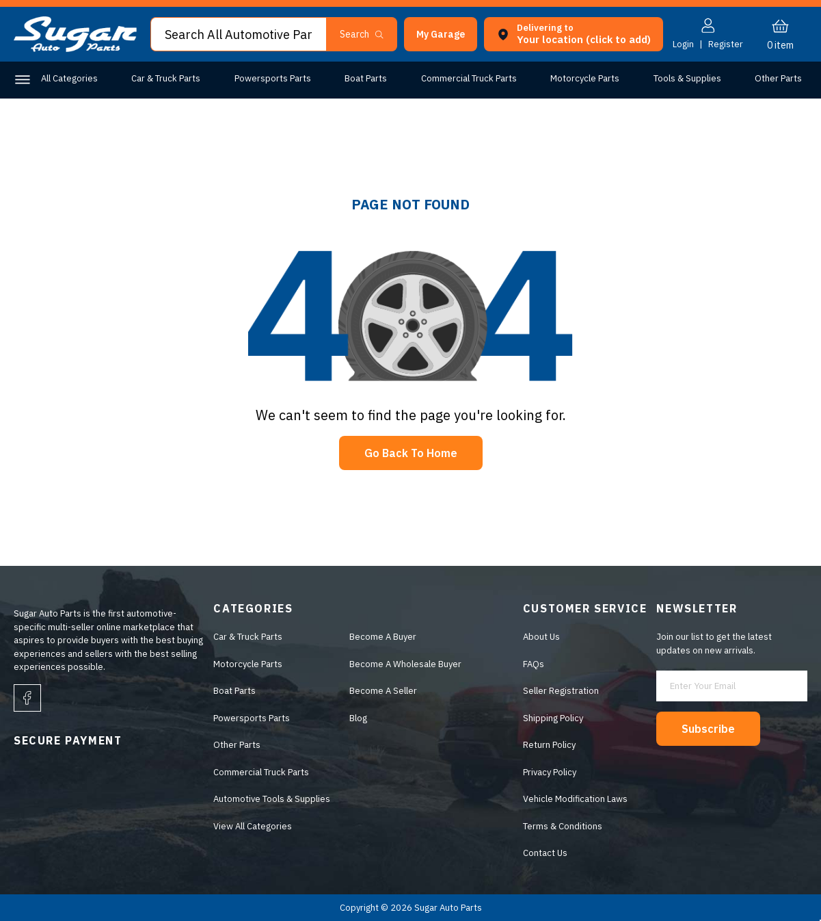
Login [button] (683, 44)
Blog (358, 718)
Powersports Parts (272, 78)
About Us (541, 637)
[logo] (75, 49)
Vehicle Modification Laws (575, 799)
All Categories (69, 78)
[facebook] (27, 698)
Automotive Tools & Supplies (271, 799)
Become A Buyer (382, 637)
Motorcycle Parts (584, 78)
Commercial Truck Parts (469, 78)
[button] (440, 34)
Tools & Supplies (687, 78)
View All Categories (252, 826)
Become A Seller (383, 691)
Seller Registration (561, 691)
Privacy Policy (549, 772)
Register (725, 44)
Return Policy (549, 745)
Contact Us (545, 853)
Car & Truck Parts (165, 78)
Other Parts (778, 78)
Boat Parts (366, 78)
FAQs (533, 664)
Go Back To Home (410, 453)
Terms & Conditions (562, 826)
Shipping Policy (553, 718)
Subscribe (708, 729)
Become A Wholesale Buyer (405, 664)
